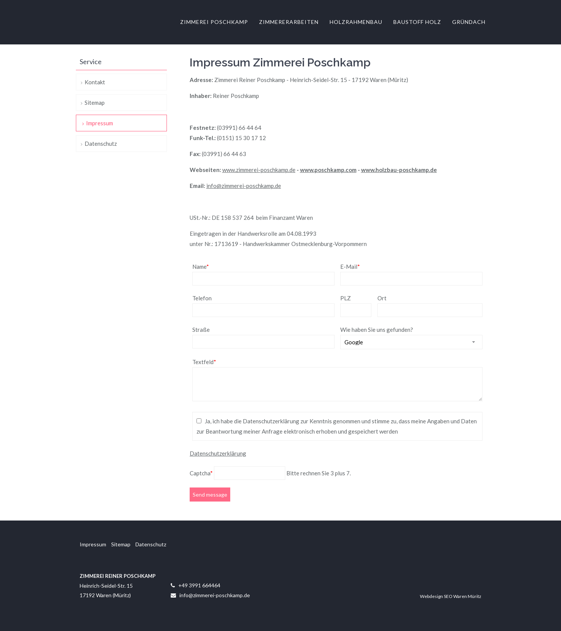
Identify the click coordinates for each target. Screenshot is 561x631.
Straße (201, 329)
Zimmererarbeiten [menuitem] (289, 22)
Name (200, 266)
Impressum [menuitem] (99, 123)
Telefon (202, 298)
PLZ (345, 298)
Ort (382, 298)
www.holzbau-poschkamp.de (399, 169)
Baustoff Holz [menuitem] (417, 22)
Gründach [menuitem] (469, 22)
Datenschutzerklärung (218, 453)
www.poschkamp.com (328, 169)
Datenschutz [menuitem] (101, 143)
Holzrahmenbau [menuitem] (356, 22)
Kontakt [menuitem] (95, 82)
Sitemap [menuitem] (95, 102)
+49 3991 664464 (199, 585)
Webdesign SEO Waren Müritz (450, 596)
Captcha (202, 473)
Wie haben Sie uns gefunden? (376, 329)
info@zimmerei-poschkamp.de (243, 185)
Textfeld (204, 361)
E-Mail (350, 266)
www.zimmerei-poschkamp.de (258, 169)
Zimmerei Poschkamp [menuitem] (214, 22)
